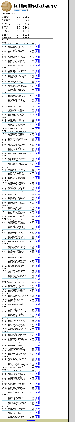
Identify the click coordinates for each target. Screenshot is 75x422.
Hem (15, 10)
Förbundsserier (19, 10)
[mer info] (37, 44)
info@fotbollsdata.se (31, 420)
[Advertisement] (61, 38)
